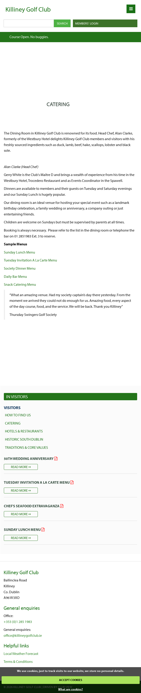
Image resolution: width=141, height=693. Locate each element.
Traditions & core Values (26, 447)
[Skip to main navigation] (131, 9)
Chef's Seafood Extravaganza (32, 506)
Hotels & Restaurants (24, 431)
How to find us (18, 415)
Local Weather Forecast (21, 653)
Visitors (12, 407)
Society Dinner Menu (20, 268)
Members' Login (86, 23)
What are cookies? (70, 689)
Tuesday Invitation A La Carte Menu (30, 260)
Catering (12, 423)
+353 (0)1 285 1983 (18, 621)
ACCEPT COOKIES (70, 680)
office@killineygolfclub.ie (23, 635)
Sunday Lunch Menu (19, 252)
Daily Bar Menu (15, 276)
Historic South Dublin (24, 439)
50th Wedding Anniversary (29, 458)
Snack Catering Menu (20, 284)
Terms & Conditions (18, 661)
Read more (19, 467)
